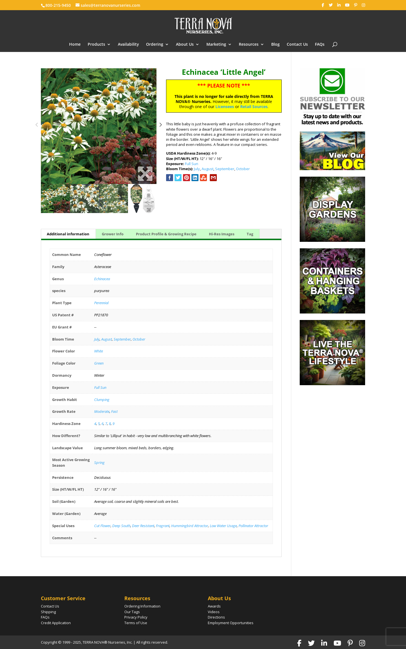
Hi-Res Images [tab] (221, 233)
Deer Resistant (143, 525)
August (207, 168)
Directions (216, 617)
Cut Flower (102, 525)
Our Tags (132, 611)
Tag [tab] (250, 233)
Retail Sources (254, 106)
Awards (214, 606)
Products (96, 44)
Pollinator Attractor (253, 525)
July (197, 168)
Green (98, 363)
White (98, 351)
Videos (214, 611)
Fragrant (162, 525)
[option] (98, 126)
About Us (185, 44)
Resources (249, 44)
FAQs (320, 44)
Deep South (121, 525)
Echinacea (102, 278)
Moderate (101, 411)
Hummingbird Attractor (189, 525)
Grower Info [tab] (112, 233)
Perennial (101, 302)
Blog (275, 44)
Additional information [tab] (68, 233)
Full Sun (191, 163)
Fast (114, 411)
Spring (99, 462)
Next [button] (160, 126)
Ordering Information (142, 606)
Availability (128, 44)
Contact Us (297, 44)
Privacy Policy (135, 617)
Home (75, 44)
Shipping (48, 611)
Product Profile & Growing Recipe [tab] (166, 233)
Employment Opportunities (230, 622)
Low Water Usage (223, 525)
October (243, 168)
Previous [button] (37, 126)
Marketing (216, 44)
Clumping (101, 399)
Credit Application (56, 622)
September (224, 168)
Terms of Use (135, 622)
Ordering (154, 44)
